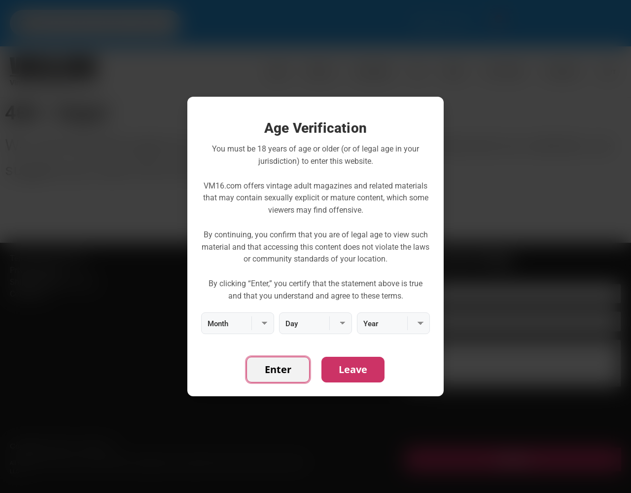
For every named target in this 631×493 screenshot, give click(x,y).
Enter (278, 369)
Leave (353, 369)
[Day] (315, 323)
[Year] (393, 323)
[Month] (237, 323)
